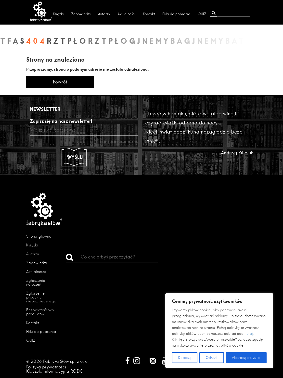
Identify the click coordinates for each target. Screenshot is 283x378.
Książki (58, 14)
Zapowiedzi (81, 14)
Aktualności (126, 14)
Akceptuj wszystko (246, 357)
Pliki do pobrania (176, 14)
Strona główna (38, 236)
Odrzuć (212, 357)
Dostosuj (184, 357)
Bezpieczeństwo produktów (40, 312)
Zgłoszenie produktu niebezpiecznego (41, 297)
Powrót (60, 82)
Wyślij (75, 157)
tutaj (249, 333)
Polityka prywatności (46, 367)
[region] (219, 330)
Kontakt (149, 14)
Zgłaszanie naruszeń (35, 282)
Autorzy (104, 14)
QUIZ (202, 14)
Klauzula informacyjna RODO (55, 371)
